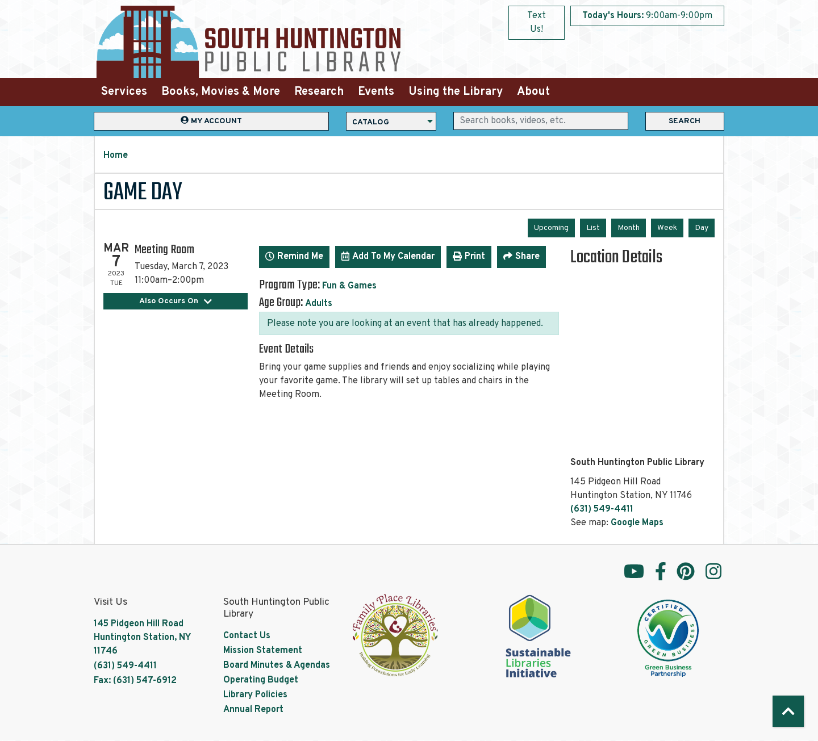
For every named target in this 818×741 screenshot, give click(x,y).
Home (115, 155)
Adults (318, 303)
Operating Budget (260, 680)
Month (628, 228)
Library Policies (255, 695)
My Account (211, 120)
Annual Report (253, 709)
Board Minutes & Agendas (276, 665)
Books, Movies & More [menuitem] (220, 92)
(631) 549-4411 (601, 509)
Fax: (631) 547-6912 (135, 680)
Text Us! (536, 22)
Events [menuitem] (376, 92)
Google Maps (637, 523)
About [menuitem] (533, 92)
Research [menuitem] (319, 92)
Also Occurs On (175, 301)
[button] (647, 16)
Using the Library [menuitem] (455, 92)
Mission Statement (262, 650)
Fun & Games (349, 286)
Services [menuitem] (124, 92)
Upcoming (551, 228)
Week (667, 228)
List (593, 228)
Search (684, 121)
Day (701, 228)
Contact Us (246, 636)
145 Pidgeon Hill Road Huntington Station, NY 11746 (142, 637)
